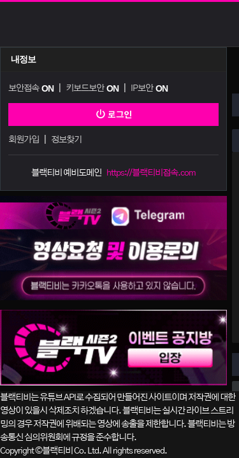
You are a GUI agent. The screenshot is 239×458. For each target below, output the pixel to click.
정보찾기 (66, 139)
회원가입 (23, 139)
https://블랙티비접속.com (151, 173)
